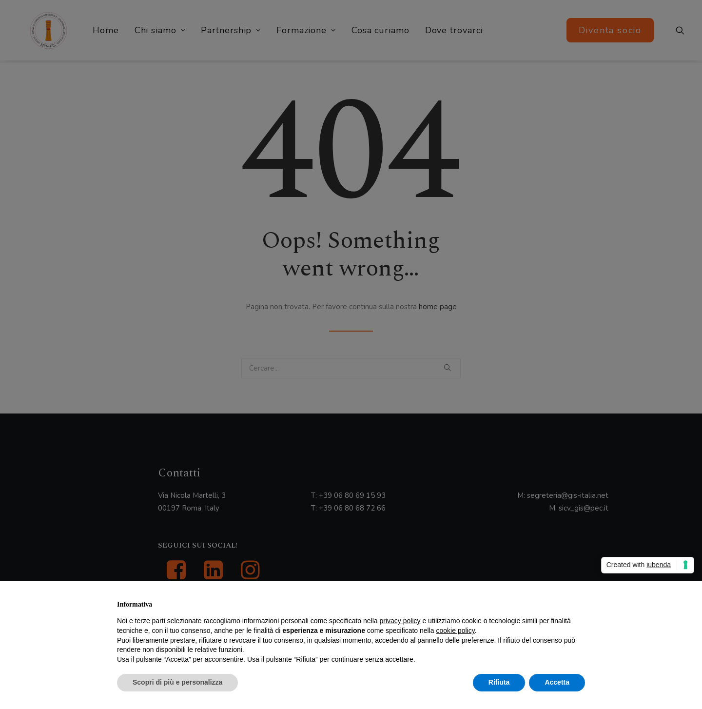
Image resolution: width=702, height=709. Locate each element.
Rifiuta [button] (499, 682)
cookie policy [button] (455, 630)
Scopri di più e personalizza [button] (177, 682)
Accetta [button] (557, 682)
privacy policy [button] (400, 621)
